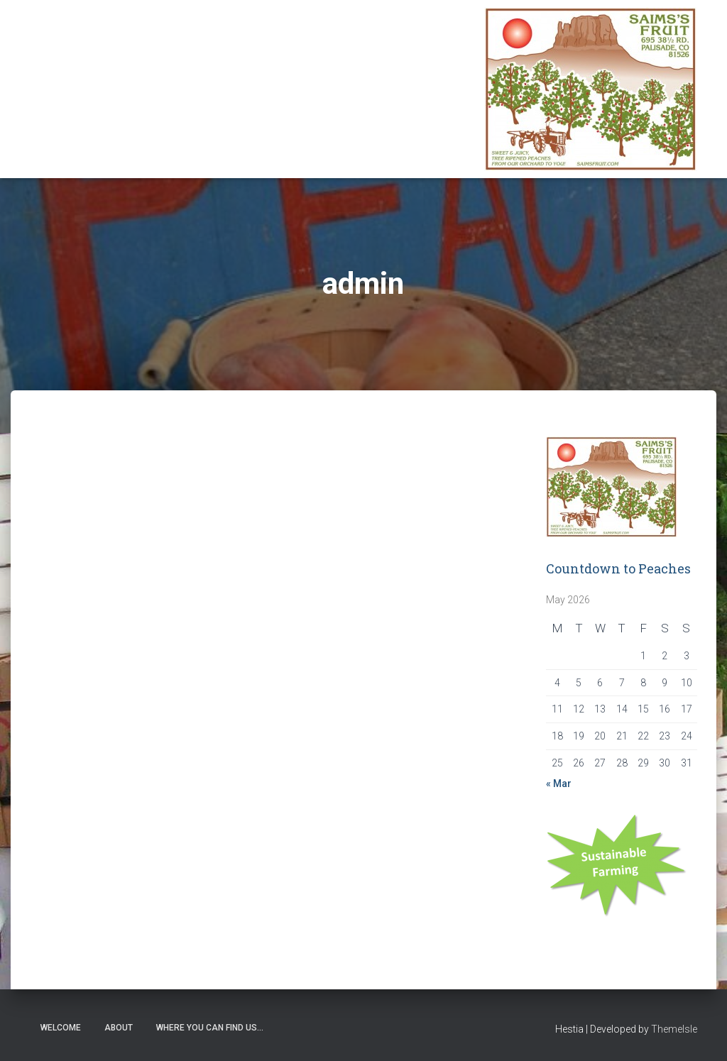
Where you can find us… (209, 1028)
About (118, 1028)
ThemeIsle (674, 1029)
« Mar (559, 783)
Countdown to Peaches (618, 568)
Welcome (60, 1028)
